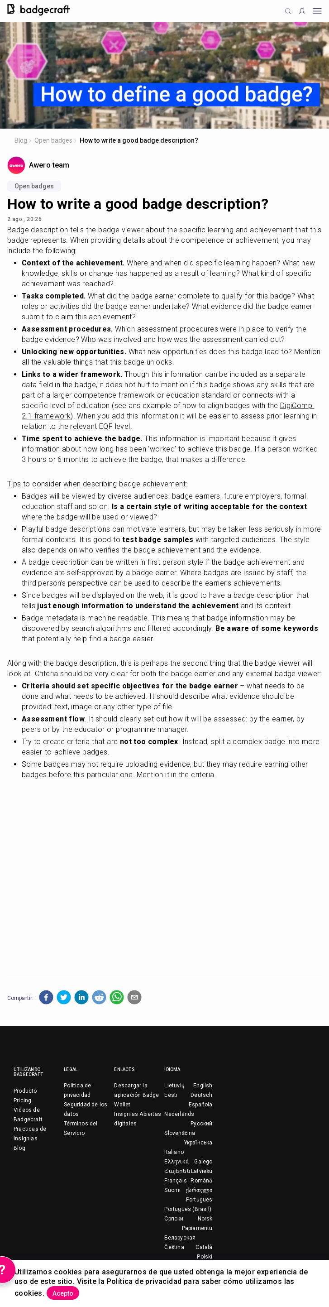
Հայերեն (177, 1171)
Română (201, 1180)
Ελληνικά (176, 1161)
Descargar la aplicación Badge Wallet (136, 1095)
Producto (25, 1091)
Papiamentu (197, 1228)
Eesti (170, 1095)
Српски (173, 1219)
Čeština (174, 1247)
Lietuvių (174, 1085)
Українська (198, 1142)
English (202, 1085)
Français (175, 1180)
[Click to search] (288, 11)
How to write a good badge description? (139, 140)
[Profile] (302, 11)
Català (203, 1247)
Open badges (53, 140)
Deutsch (201, 1095)
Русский (201, 1123)
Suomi (172, 1190)
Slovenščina (179, 1133)
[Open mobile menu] (317, 11)
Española (201, 1104)
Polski (204, 1257)
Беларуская (179, 1238)
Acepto (62, 1293)
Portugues (199, 1199)
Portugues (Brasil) (187, 1209)
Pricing (22, 1100)
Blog (20, 140)
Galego (203, 1161)
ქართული (199, 1190)
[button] (46, 997)
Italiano (174, 1152)
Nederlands (179, 1114)
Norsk (205, 1219)
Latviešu (202, 1171)
